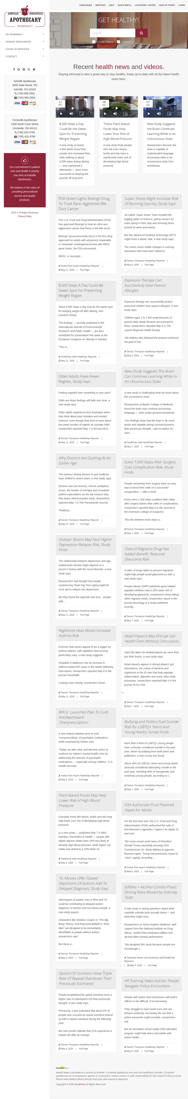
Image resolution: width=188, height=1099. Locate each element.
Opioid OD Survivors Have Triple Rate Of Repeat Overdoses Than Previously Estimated (85, 978)
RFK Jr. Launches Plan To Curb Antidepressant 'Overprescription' (83, 717)
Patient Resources (18, 41)
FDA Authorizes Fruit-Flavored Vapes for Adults (149, 807)
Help (111, 5)
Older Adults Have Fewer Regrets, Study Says (79, 379)
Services (100, 5)
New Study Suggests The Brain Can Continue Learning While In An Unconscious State (150, 376)
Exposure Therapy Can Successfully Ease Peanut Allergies (145, 285)
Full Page (84, 270)
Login (182, 5)
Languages (85, 5)
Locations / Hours (145, 5)
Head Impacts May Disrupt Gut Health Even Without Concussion (151, 638)
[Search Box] (112, 33)
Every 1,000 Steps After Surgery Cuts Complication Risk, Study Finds (150, 467)
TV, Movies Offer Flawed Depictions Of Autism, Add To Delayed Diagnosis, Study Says (83, 883)
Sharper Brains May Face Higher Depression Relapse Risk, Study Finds (85, 544)
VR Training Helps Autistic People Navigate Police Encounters (151, 983)
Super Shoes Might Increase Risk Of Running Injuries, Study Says (151, 201)
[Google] (18, 69)
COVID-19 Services (17, 49)
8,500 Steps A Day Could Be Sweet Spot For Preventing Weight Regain (81, 290)
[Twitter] (34, 69)
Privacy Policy (25, 216)
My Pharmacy (15, 34)
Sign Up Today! (167, 5)
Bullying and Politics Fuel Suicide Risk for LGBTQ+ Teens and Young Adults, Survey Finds (151, 726)
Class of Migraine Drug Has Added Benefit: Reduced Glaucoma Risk (146, 554)
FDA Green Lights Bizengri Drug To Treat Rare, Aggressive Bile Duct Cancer (84, 203)
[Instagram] (29, 69)
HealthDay (79, 1084)
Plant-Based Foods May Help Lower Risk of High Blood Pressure (82, 800)
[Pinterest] (24, 69)
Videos (124, 41)
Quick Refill (124, 5)
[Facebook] (14, 69)
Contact (11, 56)
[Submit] (141, 33)
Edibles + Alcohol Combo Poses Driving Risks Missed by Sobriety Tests (150, 892)
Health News (102, 41)
